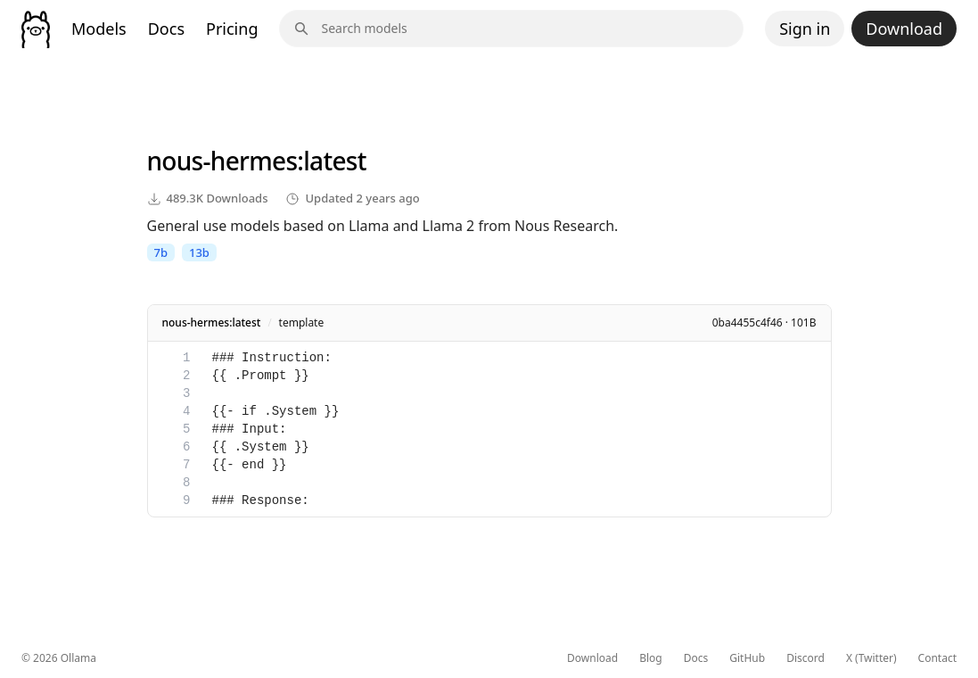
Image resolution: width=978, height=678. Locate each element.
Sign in (804, 28)
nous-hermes (222, 161)
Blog (650, 658)
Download (904, 28)
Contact (937, 658)
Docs (166, 28)
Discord (805, 658)
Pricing (232, 28)
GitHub (747, 658)
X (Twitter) (871, 658)
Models (99, 28)
